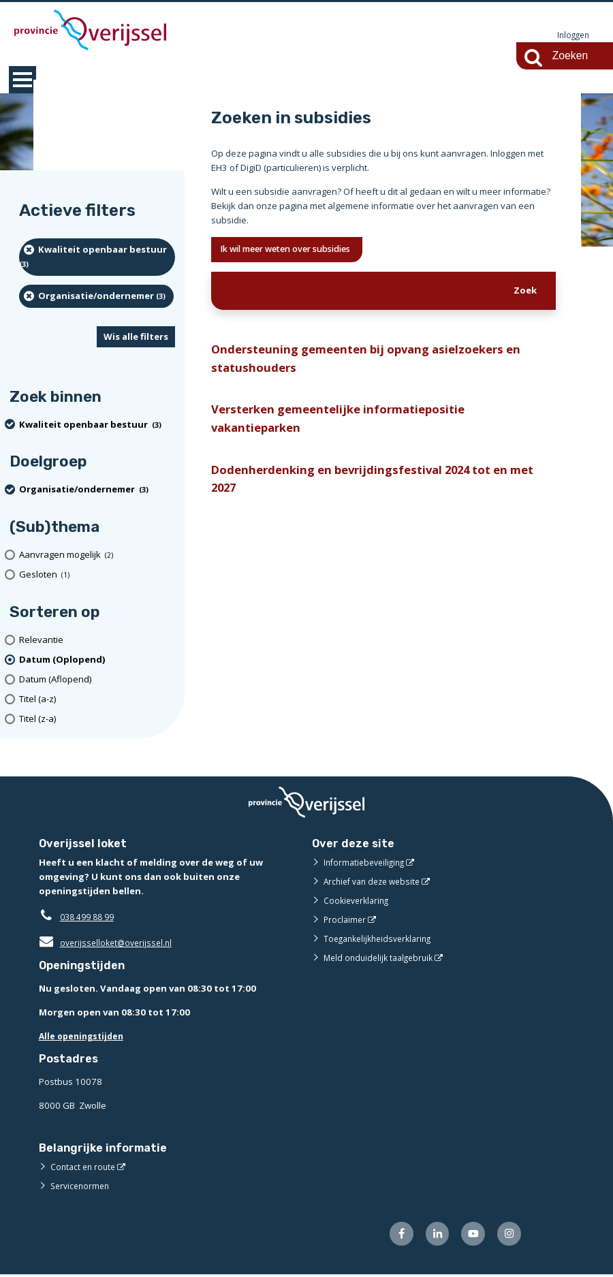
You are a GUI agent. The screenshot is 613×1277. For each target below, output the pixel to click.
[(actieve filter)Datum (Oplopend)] (97, 660)
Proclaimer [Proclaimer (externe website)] (346, 920)
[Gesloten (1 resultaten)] (97, 575)
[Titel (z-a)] (97, 719)
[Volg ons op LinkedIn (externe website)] (431, 1236)
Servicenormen (82, 1186)
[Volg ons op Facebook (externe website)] (392, 1236)
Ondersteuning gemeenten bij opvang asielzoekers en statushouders (377, 364)
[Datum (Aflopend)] (97, 680)
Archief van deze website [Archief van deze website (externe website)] (376, 882)
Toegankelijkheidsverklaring (382, 939)
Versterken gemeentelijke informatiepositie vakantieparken (345, 428)
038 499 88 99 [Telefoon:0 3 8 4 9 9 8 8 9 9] (90, 917)
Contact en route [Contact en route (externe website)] (84, 1167)
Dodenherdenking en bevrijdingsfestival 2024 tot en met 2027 (371, 492)
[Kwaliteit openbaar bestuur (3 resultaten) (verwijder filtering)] (97, 258)
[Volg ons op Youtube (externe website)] (469, 1236)
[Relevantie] (97, 640)
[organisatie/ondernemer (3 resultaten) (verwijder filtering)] (96, 297)
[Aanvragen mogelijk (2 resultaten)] (97, 555)
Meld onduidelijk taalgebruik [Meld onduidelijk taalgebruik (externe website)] (382, 958)
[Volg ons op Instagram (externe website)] (507, 1236)
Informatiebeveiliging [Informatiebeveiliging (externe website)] (367, 863)
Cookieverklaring (359, 901)
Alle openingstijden (84, 1036)
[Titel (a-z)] (97, 700)
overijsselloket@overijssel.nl (108, 943)
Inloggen (571, 35)
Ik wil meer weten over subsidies (299, 251)
